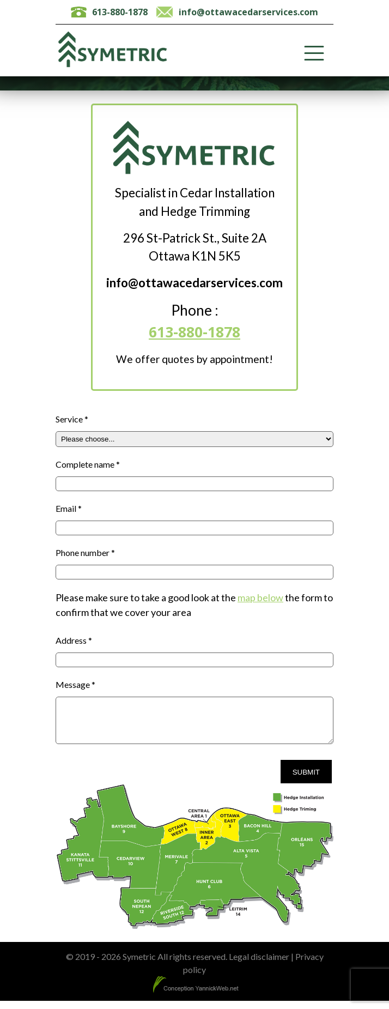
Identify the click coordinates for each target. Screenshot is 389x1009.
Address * (74, 640)
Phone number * (85, 552)
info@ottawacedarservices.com (248, 12)
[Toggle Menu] (314, 53)
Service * (72, 419)
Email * (69, 508)
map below (260, 597)
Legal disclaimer (259, 964)
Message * (75, 684)
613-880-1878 (120, 12)
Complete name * (88, 464)
